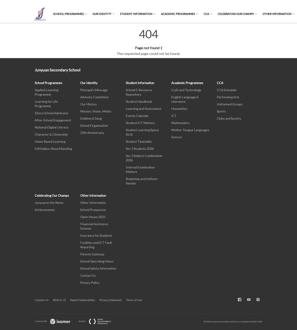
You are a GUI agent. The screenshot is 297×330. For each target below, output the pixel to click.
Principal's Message (94, 90)
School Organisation (94, 125)
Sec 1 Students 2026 (140, 149)
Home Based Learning (50, 141)
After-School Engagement (53, 120)
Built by (98, 321)
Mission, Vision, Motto (95, 111)
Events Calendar (137, 116)
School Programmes (68, 13)
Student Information (136, 13)
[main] (148, 42)
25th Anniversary (92, 133)
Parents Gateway (92, 254)
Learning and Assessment (143, 109)
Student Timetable (139, 141)
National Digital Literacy (51, 127)
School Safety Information (98, 268)
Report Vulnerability (82, 300)
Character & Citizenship (51, 134)
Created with (55, 321)
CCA (206, 13)
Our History (88, 104)
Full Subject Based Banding (53, 149)
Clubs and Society (229, 118)
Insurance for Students (96, 235)
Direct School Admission (51, 113)
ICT (174, 116)
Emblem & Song (91, 118)
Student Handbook (139, 101)
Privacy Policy (89, 283)
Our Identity (101, 13)
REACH (57, 300)
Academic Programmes (178, 13)
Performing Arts (228, 97)
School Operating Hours (97, 261)
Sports (221, 111)
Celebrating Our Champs (236, 13)
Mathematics (180, 123)
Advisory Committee (94, 97)
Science (176, 137)
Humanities (179, 109)
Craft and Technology (186, 90)
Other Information (276, 13)
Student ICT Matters (140, 123)
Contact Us (88, 275)
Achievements (45, 210)
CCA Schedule (227, 90)
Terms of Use (134, 300)
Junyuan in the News (49, 203)
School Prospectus (93, 210)
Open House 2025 (92, 217)
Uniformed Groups (230, 104)
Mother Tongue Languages (190, 130)
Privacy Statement (110, 300)
